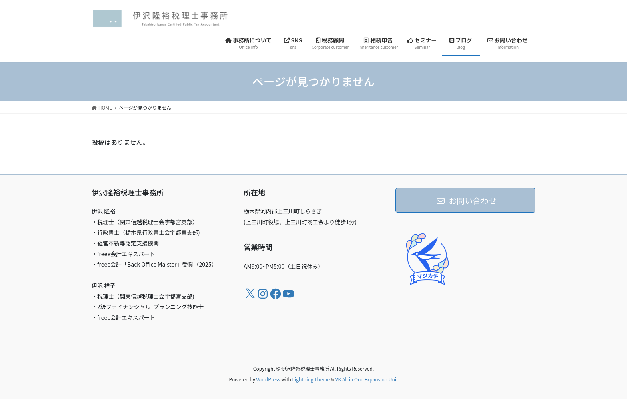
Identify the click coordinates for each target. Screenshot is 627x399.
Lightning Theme (311, 379)
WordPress (268, 379)
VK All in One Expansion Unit (366, 379)
